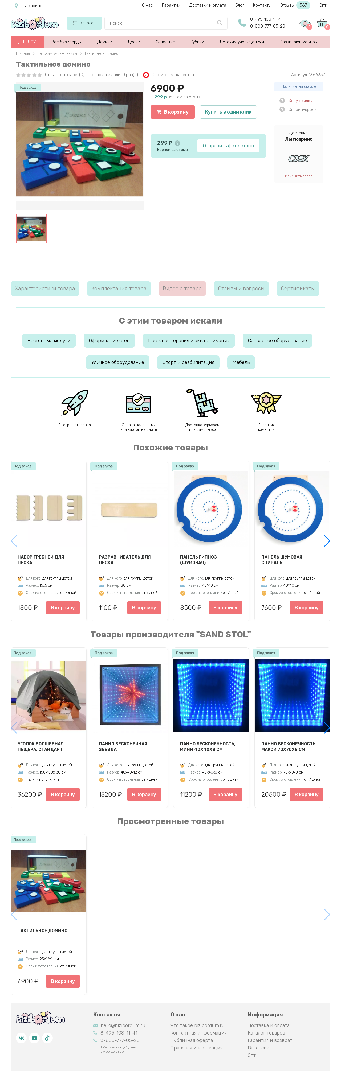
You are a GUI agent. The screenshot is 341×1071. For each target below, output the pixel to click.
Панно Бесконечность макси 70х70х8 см (288, 746)
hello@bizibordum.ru (119, 1025)
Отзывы (295, 5)
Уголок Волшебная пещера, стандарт (41, 746)
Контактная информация (198, 1033)
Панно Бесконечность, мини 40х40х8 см (207, 746)
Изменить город (298, 176)
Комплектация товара (119, 288)
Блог (239, 5)
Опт (322, 5)
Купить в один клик (228, 112)
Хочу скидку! (301, 100)
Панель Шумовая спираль (281, 560)
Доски (134, 41)
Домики (104, 41)
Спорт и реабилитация (188, 362)
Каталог (84, 23)
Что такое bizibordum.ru (197, 1025)
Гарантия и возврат (270, 1040)
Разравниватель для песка (125, 560)
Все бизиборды (66, 41)
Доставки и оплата (207, 5)
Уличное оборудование (117, 362)
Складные (165, 41)
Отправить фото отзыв (228, 146)
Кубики (197, 41)
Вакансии (259, 1047)
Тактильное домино (42, 930)
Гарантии (171, 5)
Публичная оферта (191, 1040)
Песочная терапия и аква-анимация (189, 341)
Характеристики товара (45, 288)
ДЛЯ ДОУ (27, 41)
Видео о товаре (182, 288)
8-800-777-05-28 (267, 26)
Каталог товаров (266, 1033)
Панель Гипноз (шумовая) (198, 560)
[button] (326, 541)
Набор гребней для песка (41, 560)
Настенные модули (49, 341)
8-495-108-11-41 (266, 19)
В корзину (173, 112)
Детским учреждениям (242, 41)
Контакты (262, 5)
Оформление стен (109, 341)
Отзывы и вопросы (241, 288)
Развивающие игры (299, 41)
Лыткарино (28, 6)
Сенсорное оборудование (277, 341)
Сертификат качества (168, 75)
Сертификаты (298, 288)
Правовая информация (196, 1047)
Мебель (241, 362)
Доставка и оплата (269, 1025)
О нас (147, 5)
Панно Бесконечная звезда (123, 746)
